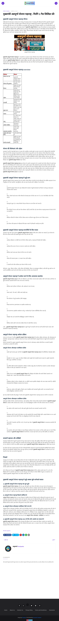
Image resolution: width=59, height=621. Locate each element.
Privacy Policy (29, 610)
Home (5, 610)
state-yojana (6, 11)
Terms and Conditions (41, 610)
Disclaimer (52, 610)
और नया (6, 540)
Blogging (24, 617)
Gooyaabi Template (37, 617)
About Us (12, 610)
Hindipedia (20, 546)
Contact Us (20, 610)
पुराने (53, 540)
